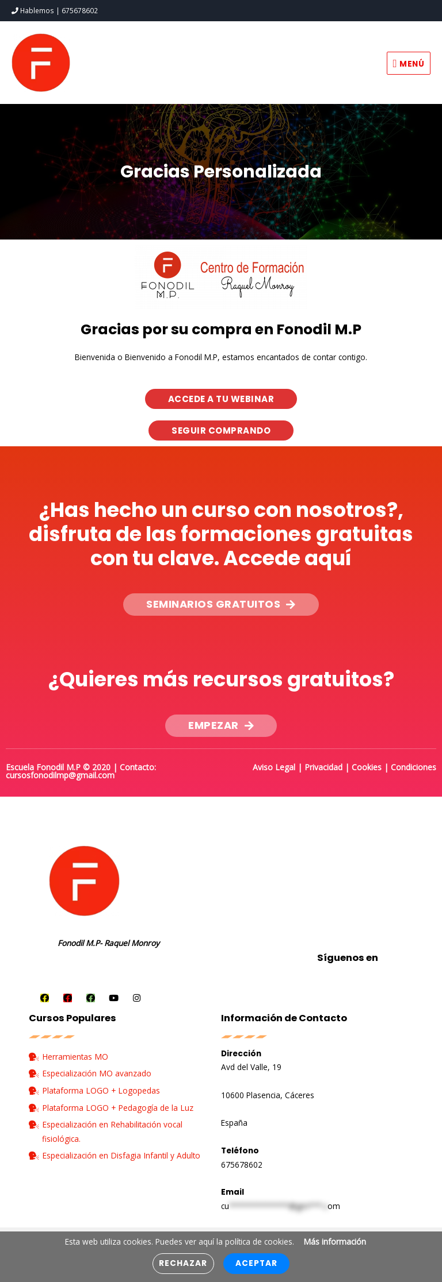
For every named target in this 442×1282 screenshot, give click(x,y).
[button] (221, 397)
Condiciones (413, 765)
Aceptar (256, 1263)
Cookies (367, 765)
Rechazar (183, 1263)
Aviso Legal (274, 765)
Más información (334, 1241)
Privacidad (323, 765)
